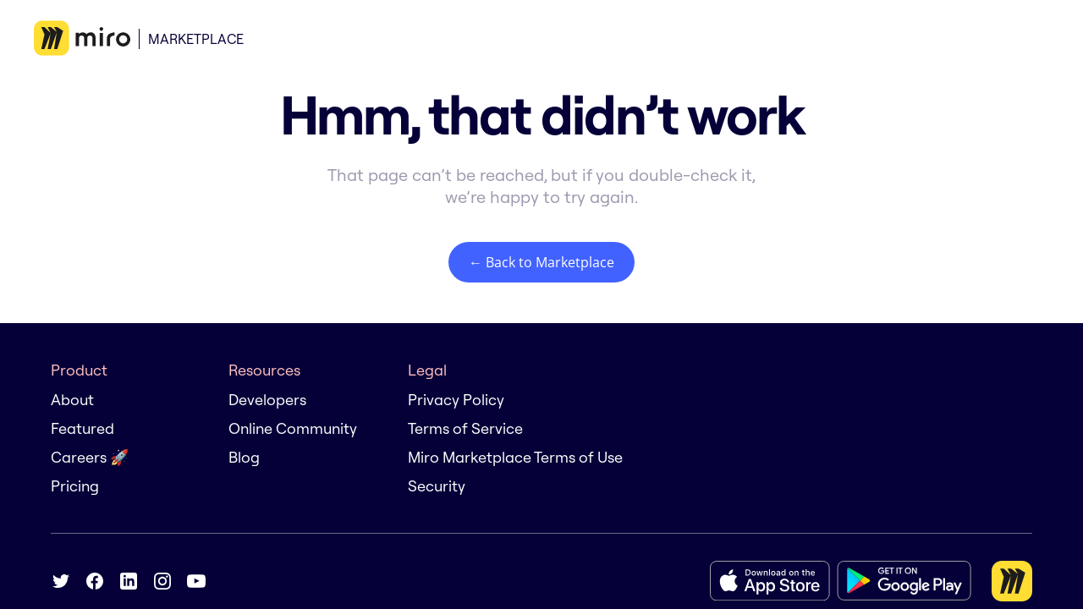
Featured (82, 428)
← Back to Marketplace (541, 262)
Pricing (75, 486)
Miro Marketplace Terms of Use (515, 457)
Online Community (292, 428)
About (72, 399)
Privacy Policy (456, 399)
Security (436, 486)
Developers (267, 399)
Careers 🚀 (90, 457)
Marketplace (196, 38)
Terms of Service (465, 428)
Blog (244, 457)
